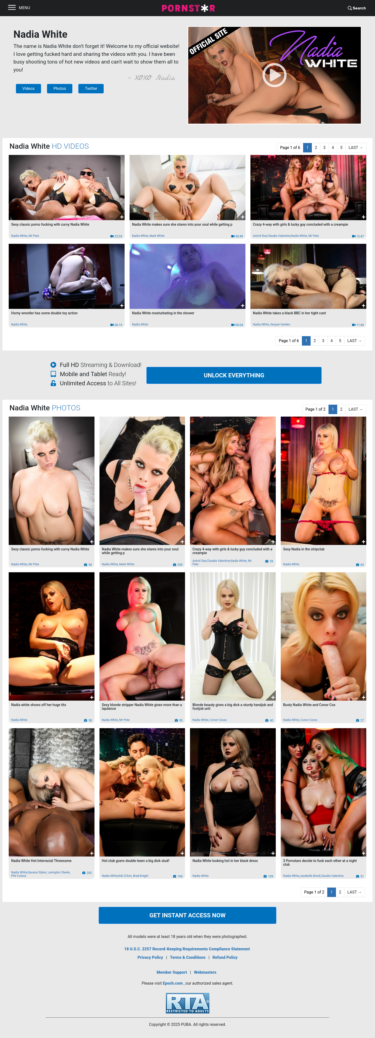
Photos (59, 88)
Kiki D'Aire (125, 876)
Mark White (157, 236)
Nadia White (19, 236)
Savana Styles (37, 872)
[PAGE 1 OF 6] (290, 147)
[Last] (355, 147)
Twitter (91, 88)
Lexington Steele (59, 872)
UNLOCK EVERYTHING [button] (234, 375)
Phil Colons (18, 876)
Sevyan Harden (280, 324)
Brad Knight (140, 876)
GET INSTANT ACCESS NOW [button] (187, 915)
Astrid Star (260, 236)
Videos (28, 88)
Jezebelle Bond (310, 876)
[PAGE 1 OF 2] (315, 409)
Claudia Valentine (278, 236)
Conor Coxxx (218, 720)
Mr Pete (34, 236)
